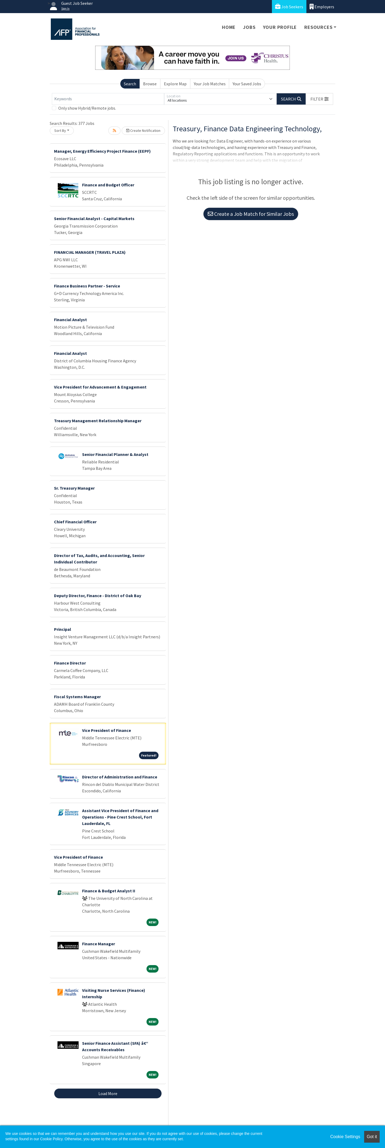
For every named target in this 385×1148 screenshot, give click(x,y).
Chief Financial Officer (75, 521)
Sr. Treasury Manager (74, 488)
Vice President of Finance (106, 730)
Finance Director (70, 663)
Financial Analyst (70, 319)
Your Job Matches (210, 83)
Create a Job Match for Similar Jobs (251, 213)
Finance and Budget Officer (108, 184)
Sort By (60, 130)
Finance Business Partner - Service (87, 286)
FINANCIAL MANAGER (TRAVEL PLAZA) (90, 252)
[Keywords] (108, 99)
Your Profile (280, 27)
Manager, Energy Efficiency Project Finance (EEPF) (102, 151)
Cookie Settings (345, 1136)
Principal (62, 629)
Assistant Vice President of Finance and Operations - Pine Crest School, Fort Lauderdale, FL (120, 817)
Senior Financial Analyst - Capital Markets (94, 218)
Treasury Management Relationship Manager (97, 420)
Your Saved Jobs (247, 83)
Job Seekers (289, 6)
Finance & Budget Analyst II (108, 890)
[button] (319, 99)
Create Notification (143, 130)
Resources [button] (318, 27)
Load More (107, 1093)
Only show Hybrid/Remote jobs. (87, 108)
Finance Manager (98, 943)
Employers (322, 6)
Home (229, 27)
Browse (150, 83)
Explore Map (175, 83)
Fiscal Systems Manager (77, 696)
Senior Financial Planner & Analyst (115, 454)
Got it (372, 1136)
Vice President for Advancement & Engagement (100, 387)
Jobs (249, 27)
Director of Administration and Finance (119, 777)
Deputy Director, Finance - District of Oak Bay (97, 595)
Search (130, 83)
